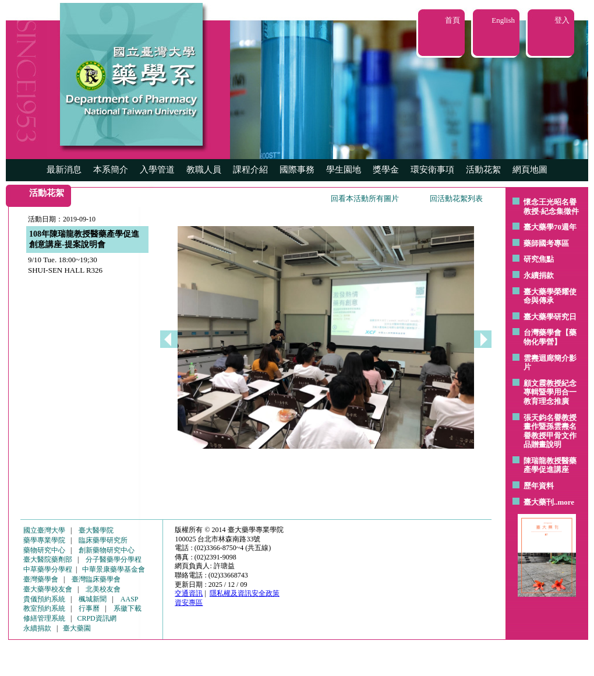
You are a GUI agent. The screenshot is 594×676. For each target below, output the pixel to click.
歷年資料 (539, 485)
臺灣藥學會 (40, 579)
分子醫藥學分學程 (114, 559)
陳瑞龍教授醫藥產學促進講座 (550, 465)
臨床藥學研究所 (103, 540)
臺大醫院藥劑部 (47, 559)
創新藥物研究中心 (107, 550)
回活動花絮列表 (456, 198)
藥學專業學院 (44, 540)
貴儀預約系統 (44, 599)
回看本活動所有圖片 (365, 198)
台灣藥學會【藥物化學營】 (550, 337)
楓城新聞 (93, 599)
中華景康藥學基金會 (113, 569)
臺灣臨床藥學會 (96, 579)
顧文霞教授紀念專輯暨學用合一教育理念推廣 (550, 392)
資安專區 (189, 602)
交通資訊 (189, 593)
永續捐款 (539, 275)
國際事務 (297, 169)
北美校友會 (103, 589)
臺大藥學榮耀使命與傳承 (550, 296)
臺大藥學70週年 (550, 227)
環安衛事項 (432, 169)
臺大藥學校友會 (47, 589)
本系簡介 (110, 169)
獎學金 (386, 169)
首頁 (452, 20)
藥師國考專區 (546, 243)
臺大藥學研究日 (550, 316)
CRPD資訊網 (96, 618)
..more (564, 502)
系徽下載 (128, 608)
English (503, 20)
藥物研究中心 (44, 550)
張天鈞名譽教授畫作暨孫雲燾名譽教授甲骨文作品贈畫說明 (550, 431)
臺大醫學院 (96, 530)
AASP (130, 599)
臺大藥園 (77, 628)
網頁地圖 (529, 169)
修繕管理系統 (44, 618)
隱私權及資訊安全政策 (245, 593)
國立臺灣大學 (44, 530)
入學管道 (157, 169)
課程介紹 (250, 169)
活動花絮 (483, 169)
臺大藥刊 (539, 502)
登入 (562, 20)
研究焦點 (539, 259)
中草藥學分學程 (47, 569)
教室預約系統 (44, 608)
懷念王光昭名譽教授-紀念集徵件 (551, 207)
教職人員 (203, 169)
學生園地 (343, 169)
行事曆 (89, 608)
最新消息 (64, 169)
